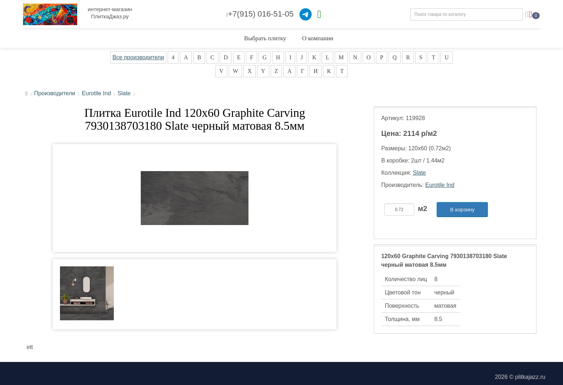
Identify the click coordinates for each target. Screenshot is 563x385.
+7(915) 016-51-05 (260, 13)
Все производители (138, 57)
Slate (123, 93)
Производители (54, 93)
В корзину (462, 209)
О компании (317, 38)
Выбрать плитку (265, 38)
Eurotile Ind (96, 93)
